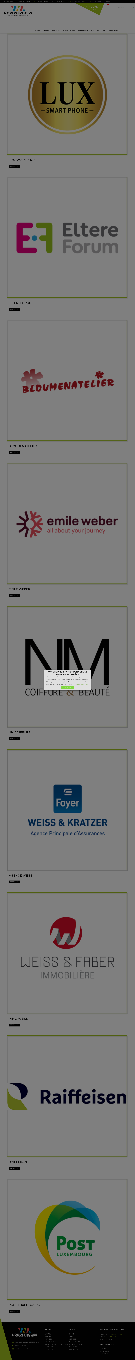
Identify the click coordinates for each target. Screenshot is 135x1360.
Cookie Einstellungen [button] (81, 684)
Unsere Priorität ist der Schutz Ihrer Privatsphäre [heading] (67, 673)
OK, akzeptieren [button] (67, 687)
